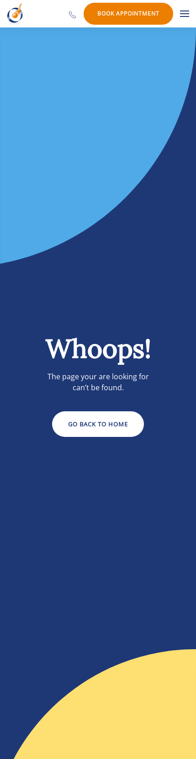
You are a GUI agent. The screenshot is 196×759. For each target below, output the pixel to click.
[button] (184, 13)
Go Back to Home (98, 424)
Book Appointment (128, 13)
